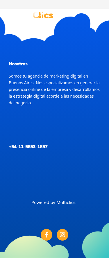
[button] (97, 14)
